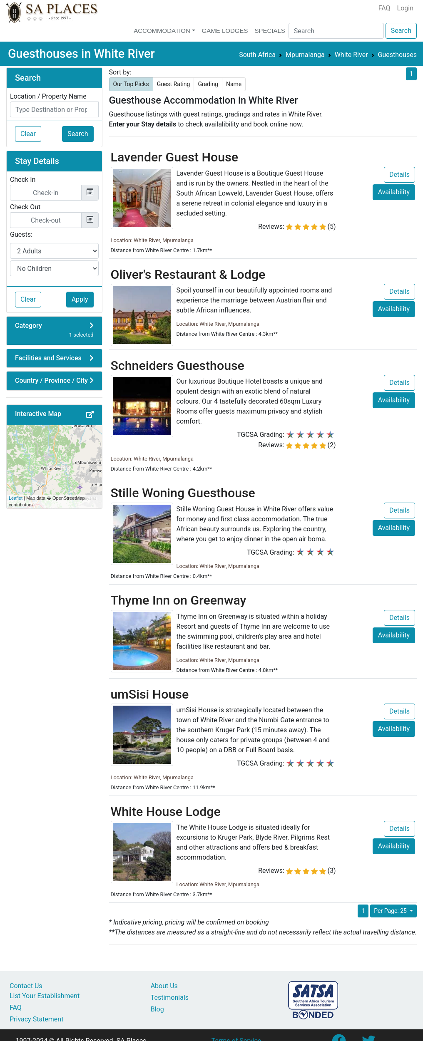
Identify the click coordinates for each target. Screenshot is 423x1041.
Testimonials (170, 997)
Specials (269, 30)
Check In (22, 179)
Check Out (25, 207)
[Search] (336, 31)
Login (405, 8)
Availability (394, 192)
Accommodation (162, 30)
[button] (90, 415)
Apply (80, 299)
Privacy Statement (36, 1019)
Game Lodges (225, 30)
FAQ (384, 8)
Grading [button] (208, 84)
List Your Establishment (45, 996)
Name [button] (233, 84)
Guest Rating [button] (173, 84)
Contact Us (26, 986)
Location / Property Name (48, 96)
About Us (164, 986)
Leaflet (15, 498)
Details (399, 174)
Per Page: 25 (391, 910)
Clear (28, 134)
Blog (157, 1009)
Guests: (21, 234)
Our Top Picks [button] (131, 84)
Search (401, 31)
